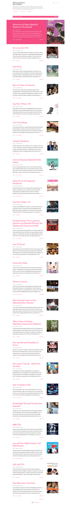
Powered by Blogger (35, 502)
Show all (56, 16)
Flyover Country (20, 281)
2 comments (18, 60)
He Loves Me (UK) (20, 48)
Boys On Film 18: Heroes (24, 85)
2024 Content (29, 11)
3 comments (18, 257)
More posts (41, 499)
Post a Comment (19, 39)
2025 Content (22, 11)
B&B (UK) (17, 424)
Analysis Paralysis (21, 141)
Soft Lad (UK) (18, 464)
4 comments (18, 116)
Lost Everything (20, 122)
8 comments (18, 214)
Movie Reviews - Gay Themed (19, 3)
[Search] (54, 3)
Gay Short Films (15, 11)
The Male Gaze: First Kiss (24, 483)
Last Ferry (17, 66)
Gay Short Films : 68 (22, 104)
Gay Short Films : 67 (22, 202)
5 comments (18, 275)
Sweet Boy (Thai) (20, 263)
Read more (41, 39)
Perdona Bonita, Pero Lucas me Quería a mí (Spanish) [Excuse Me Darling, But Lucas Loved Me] (27, 223)
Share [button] (14, 39)
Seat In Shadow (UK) (22, 385)
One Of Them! (19, 244)
